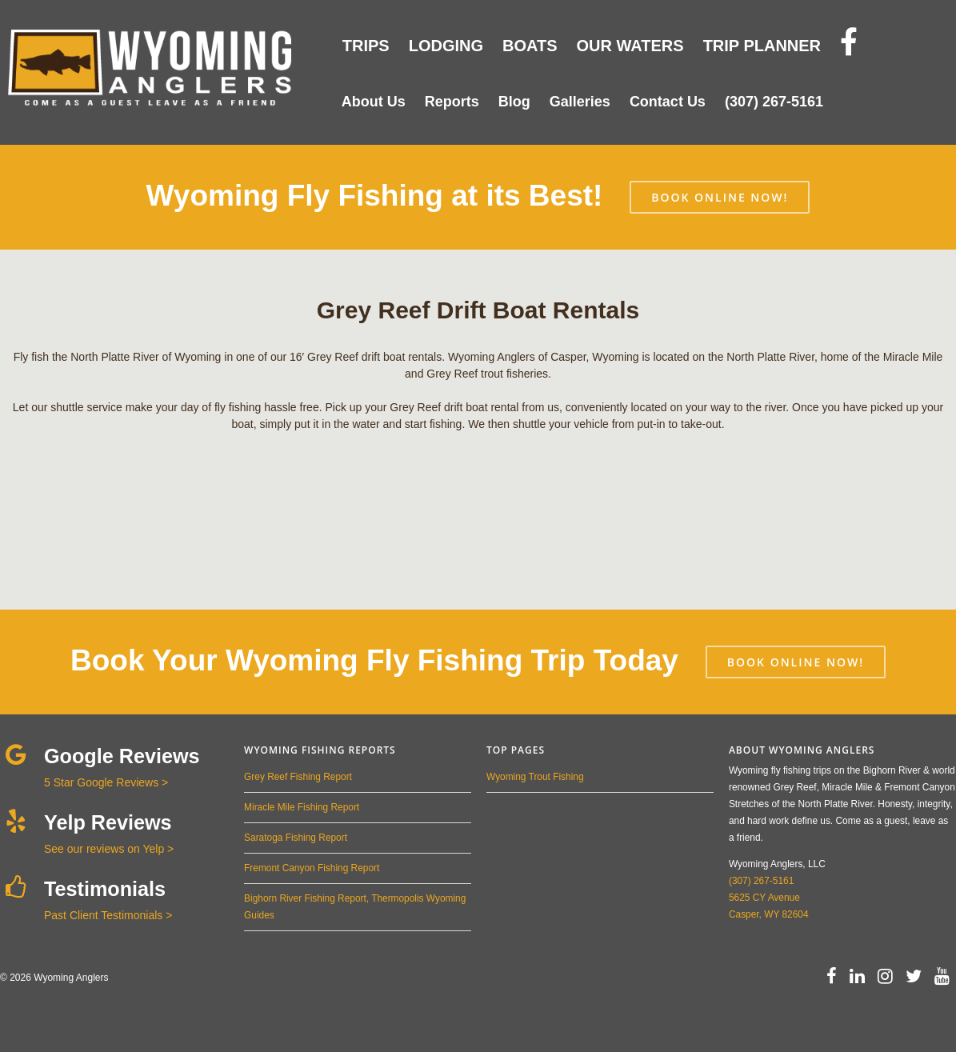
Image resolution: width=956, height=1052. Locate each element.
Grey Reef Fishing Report (298, 776)
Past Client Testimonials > (108, 915)
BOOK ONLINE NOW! (719, 197)
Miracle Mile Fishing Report (301, 807)
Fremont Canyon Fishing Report (311, 868)
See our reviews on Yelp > (109, 848)
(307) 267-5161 (761, 880)
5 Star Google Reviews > (106, 782)
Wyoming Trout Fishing (534, 776)
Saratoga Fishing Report (295, 837)
